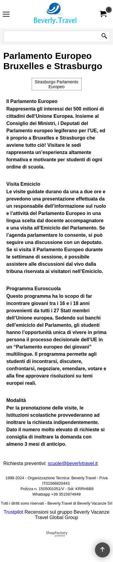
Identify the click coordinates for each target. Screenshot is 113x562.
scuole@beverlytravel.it (73, 463)
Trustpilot (13, 512)
